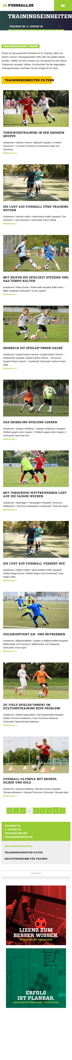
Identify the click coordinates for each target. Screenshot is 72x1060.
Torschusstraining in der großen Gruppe (33, 134)
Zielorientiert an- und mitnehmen (34, 634)
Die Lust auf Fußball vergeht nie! (34, 563)
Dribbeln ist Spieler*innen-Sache (33, 347)
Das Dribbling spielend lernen (30, 422)
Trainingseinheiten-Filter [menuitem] (24, 852)
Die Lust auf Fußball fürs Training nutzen (35, 208)
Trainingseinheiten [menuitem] (19, 846)
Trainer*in (12, 826)
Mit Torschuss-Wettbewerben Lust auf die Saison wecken (34, 494)
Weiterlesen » (10, 153)
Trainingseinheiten (19, 837)
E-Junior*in (13, 829)
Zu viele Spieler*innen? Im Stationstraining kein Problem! (31, 706)
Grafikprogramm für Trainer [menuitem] (26, 859)
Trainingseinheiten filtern (28, 80)
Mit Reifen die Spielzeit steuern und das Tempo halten (35, 279)
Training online (16, 833)
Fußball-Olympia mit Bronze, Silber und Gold (30, 781)
